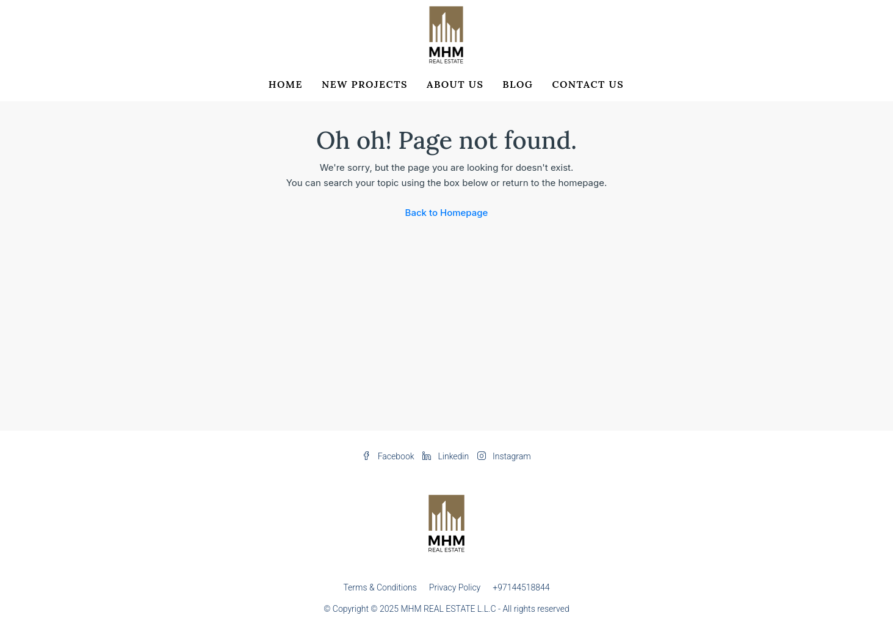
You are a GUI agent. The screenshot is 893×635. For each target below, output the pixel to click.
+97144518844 (521, 587)
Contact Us (588, 84)
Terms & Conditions (379, 587)
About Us (455, 84)
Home (286, 84)
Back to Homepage (446, 212)
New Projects (365, 84)
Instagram (504, 456)
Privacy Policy (454, 587)
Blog (517, 84)
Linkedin (446, 456)
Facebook (389, 456)
